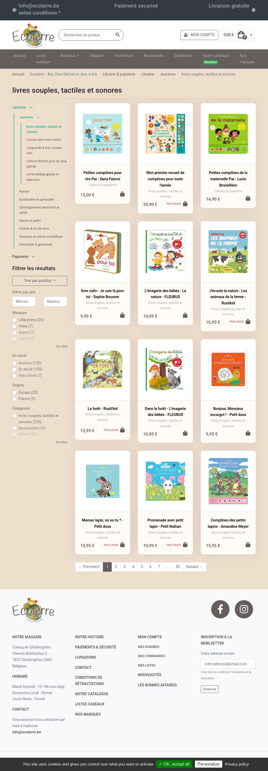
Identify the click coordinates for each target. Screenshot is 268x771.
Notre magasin (26, 637)
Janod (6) (26, 339)
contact (20, 709)
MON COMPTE (199, 35)
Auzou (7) (27, 332)
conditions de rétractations (89, 680)
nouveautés (149, 675)
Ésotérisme (183, 56)
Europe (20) (28, 392)
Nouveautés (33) (32, 428)
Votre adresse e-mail (217, 653)
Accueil (20, 56)
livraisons (85, 657)
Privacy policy (237, 764)
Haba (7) (26, 326)
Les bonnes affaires (157, 685)
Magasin (97, 56)
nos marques (88, 714)
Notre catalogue (216, 59)
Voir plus (61, 346)
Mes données (148, 647)
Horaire (20, 676)
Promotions (123, 56)
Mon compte (150, 637)
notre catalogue (91, 694)
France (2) (27, 399)
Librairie (147, 74)
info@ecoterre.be (26, 732)
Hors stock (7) (30, 375)
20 (178, 567)
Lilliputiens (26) (31, 320)
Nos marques (247, 59)
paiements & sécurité (95, 647)
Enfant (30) (28, 434)
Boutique (68, 56)
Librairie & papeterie (119, 74)
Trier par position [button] (38, 281)
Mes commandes (151, 656)
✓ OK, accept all (174, 764)
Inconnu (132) (30, 363)
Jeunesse (168, 74)
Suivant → (194, 567)
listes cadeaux (89, 704)
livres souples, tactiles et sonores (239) (39, 419)
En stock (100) (30, 369)
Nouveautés (154, 56)
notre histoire (89, 637)
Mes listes (146, 665)
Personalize (209, 764)
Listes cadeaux (43, 59)
